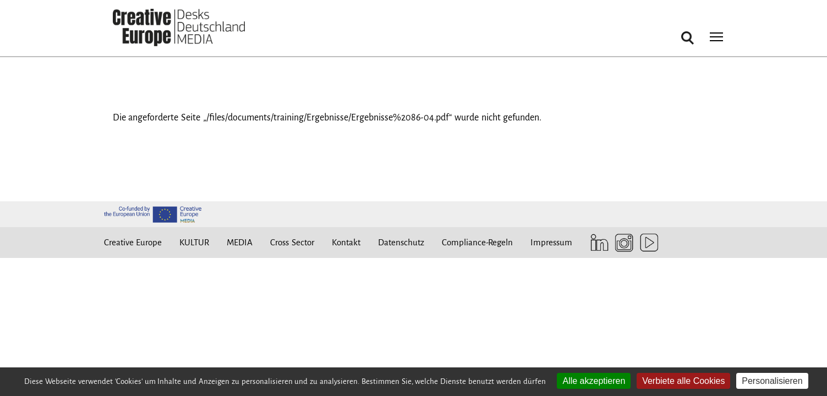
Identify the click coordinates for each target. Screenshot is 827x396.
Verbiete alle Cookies (683, 381)
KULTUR (194, 242)
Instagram (621, 242)
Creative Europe (133, 242)
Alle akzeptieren (593, 381)
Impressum (551, 242)
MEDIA (240, 242)
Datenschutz (401, 242)
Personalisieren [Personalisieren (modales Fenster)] (772, 381)
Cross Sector (292, 242)
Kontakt (346, 242)
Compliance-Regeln (477, 242)
